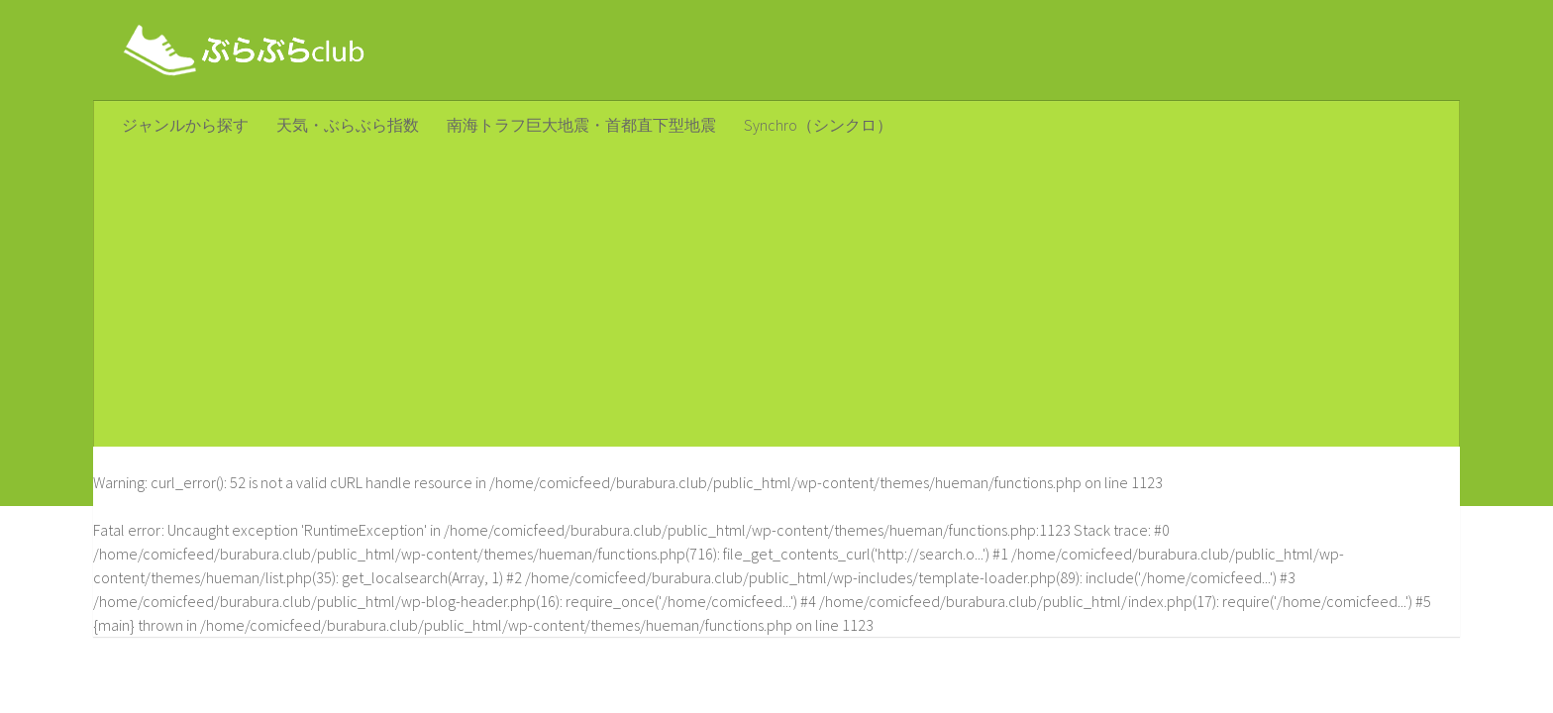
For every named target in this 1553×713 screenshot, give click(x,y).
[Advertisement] (776, 298)
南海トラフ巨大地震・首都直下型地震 (581, 125)
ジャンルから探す (185, 125)
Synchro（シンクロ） (818, 125)
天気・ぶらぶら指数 (347, 125)
